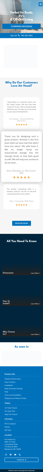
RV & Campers (10, 424)
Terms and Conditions (13, 395)
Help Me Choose (11, 414)
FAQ (6, 392)
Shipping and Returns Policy (15, 398)
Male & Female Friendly (14, 388)
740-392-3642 (27, 35)
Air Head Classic (11, 408)
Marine (7, 427)
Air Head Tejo (10, 411)
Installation (9, 385)
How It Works (10, 382)
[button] (40, 4)
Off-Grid (8, 430)
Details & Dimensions (13, 379)
